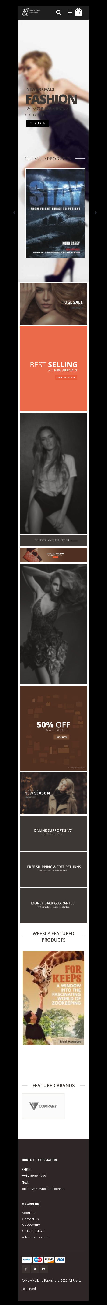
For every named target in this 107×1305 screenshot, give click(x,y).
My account (31, 1225)
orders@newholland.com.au (44, 1188)
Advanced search (36, 1237)
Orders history (33, 1231)
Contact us (30, 1219)
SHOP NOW (37, 123)
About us (29, 1213)
